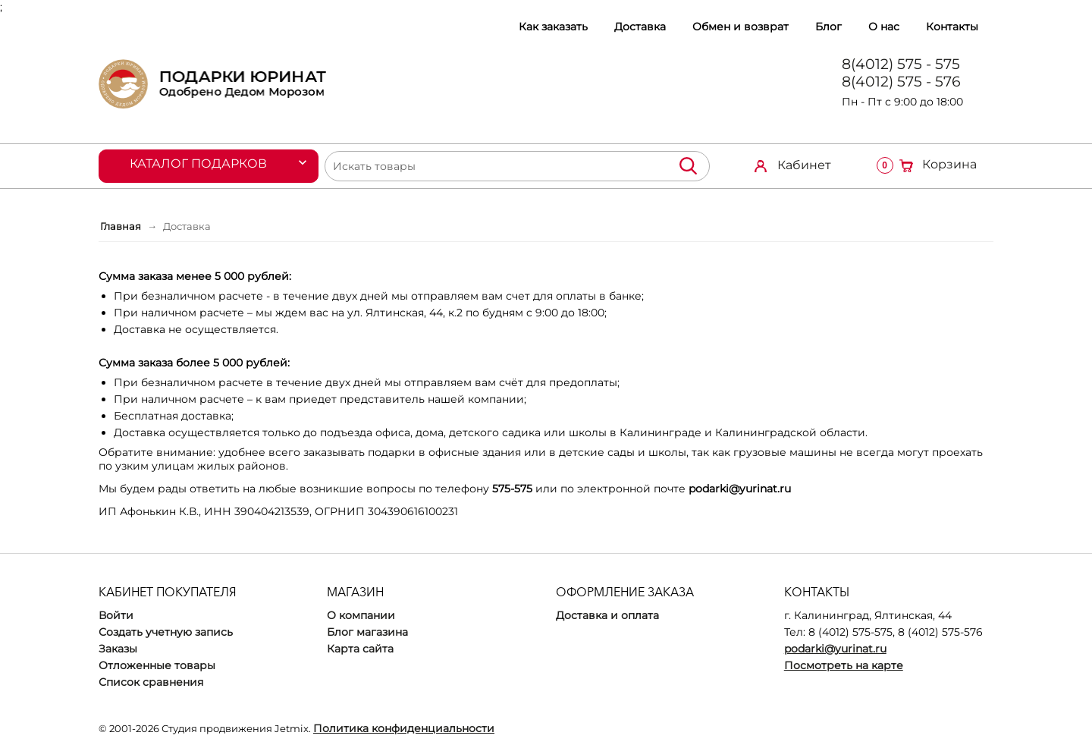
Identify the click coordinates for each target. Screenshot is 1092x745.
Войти (116, 615)
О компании (361, 615)
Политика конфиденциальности (403, 728)
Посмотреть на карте (843, 665)
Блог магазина (367, 632)
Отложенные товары (157, 665)
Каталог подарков (198, 163)
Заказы (118, 648)
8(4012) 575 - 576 (901, 81)
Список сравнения (151, 682)
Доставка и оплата (607, 615)
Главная (120, 226)
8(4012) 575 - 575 (901, 64)
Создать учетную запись (166, 632)
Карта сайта (360, 648)
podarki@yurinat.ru (835, 648)
